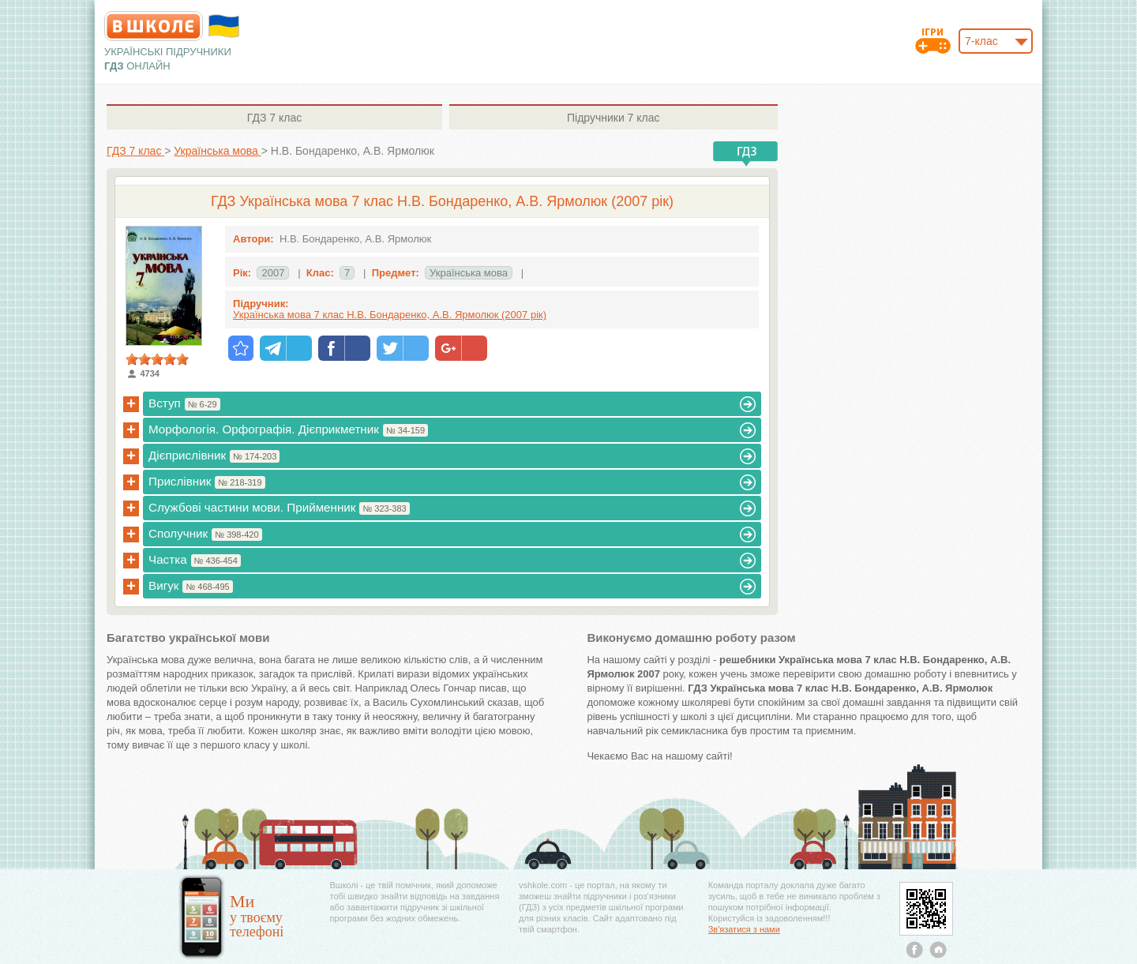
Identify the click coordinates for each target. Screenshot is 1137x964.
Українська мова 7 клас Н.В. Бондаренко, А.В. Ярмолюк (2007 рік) (389, 315)
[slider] (157, 359)
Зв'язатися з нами (744, 929)
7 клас (274, 117)
